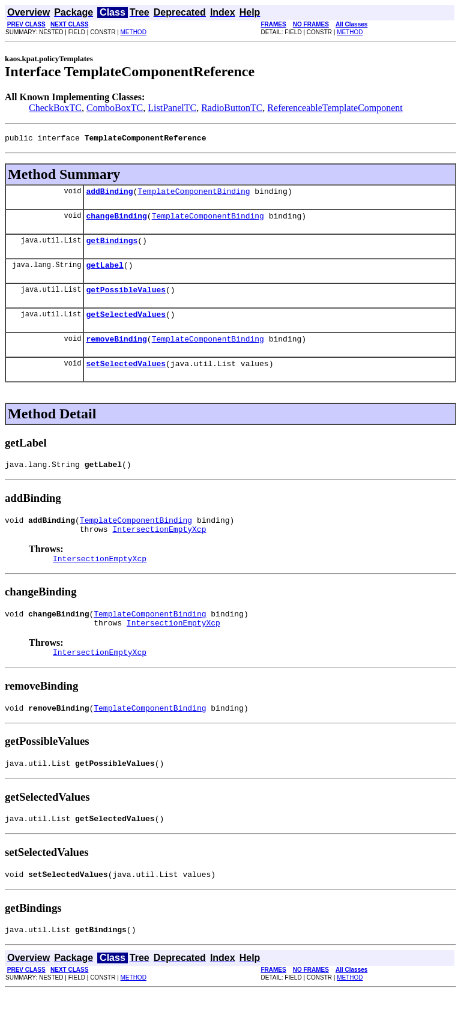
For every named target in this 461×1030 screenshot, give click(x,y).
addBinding (109, 194)
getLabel (104, 273)
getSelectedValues (126, 326)
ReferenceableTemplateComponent (334, 108)
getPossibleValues (126, 300)
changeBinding (116, 220)
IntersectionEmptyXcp (159, 550)
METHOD (133, 32)
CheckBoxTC (55, 108)
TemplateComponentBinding (193, 194)
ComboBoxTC (114, 108)
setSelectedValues (126, 379)
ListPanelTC (172, 108)
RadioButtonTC (231, 108)
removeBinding (116, 353)
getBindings (111, 247)
